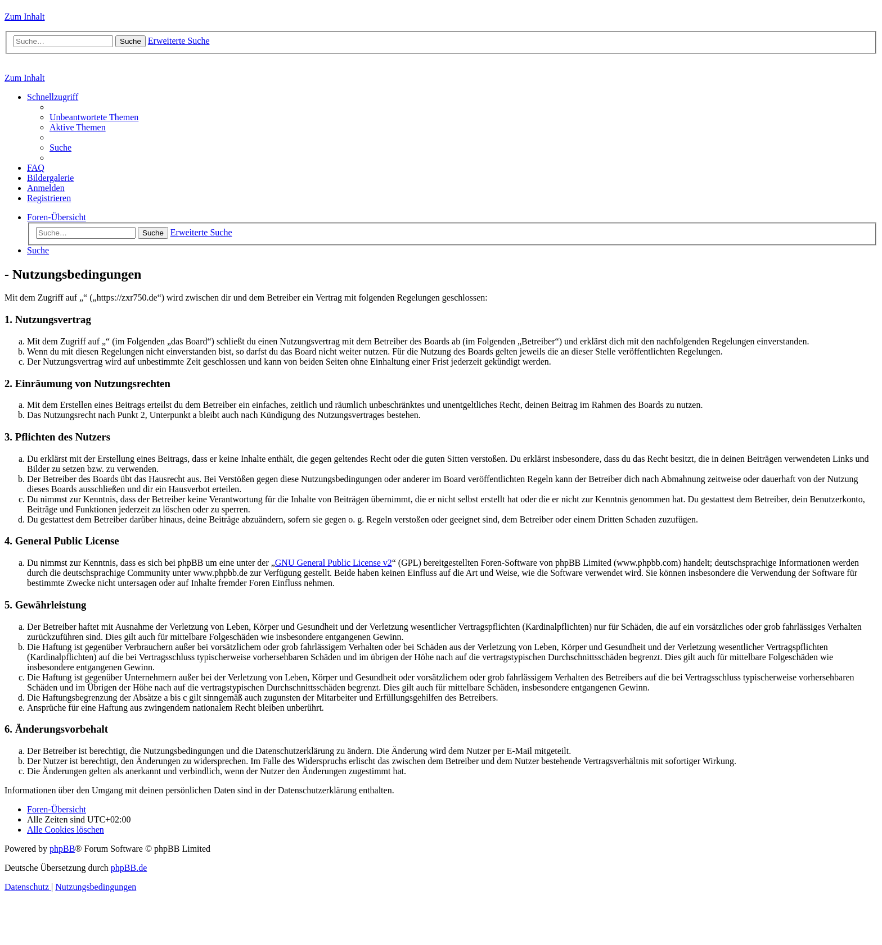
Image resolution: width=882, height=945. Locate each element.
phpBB (62, 848)
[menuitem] (94, 117)
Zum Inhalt (24, 16)
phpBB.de (129, 868)
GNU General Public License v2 (333, 562)
